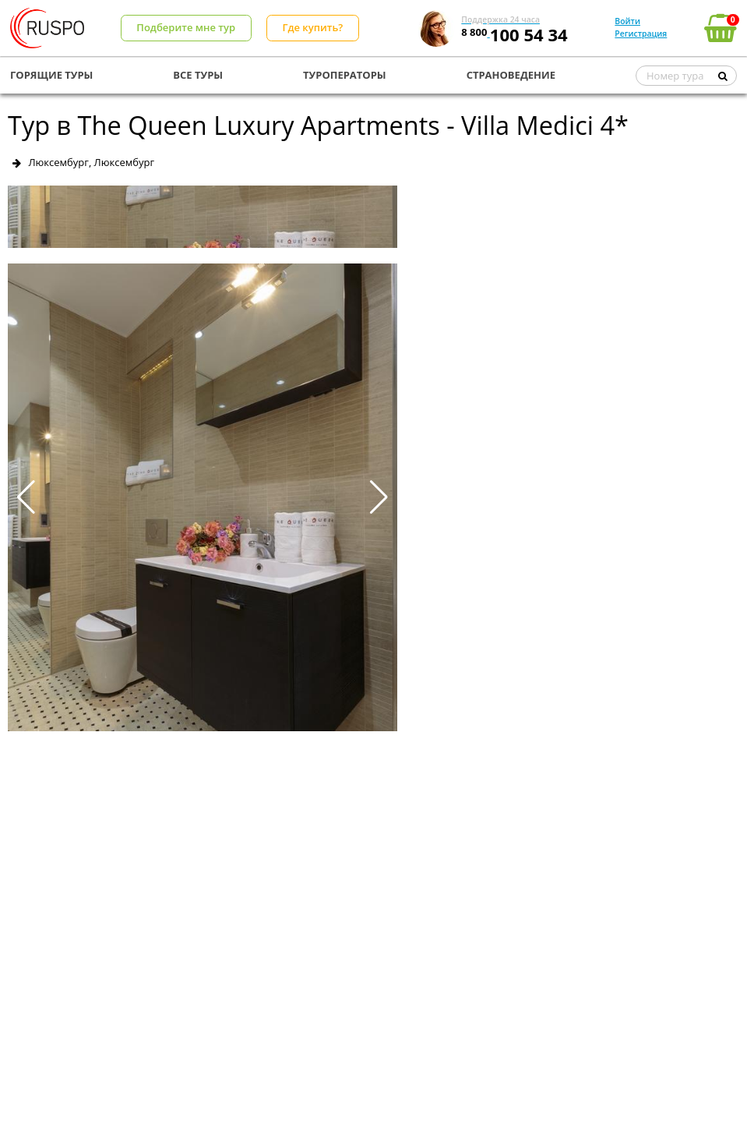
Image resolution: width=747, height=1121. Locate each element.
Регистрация (641, 33)
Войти (627, 21)
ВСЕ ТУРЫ (198, 75)
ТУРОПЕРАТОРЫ (344, 75)
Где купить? (312, 27)
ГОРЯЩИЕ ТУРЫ (51, 75)
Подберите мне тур (185, 27)
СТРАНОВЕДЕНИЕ (511, 75)
